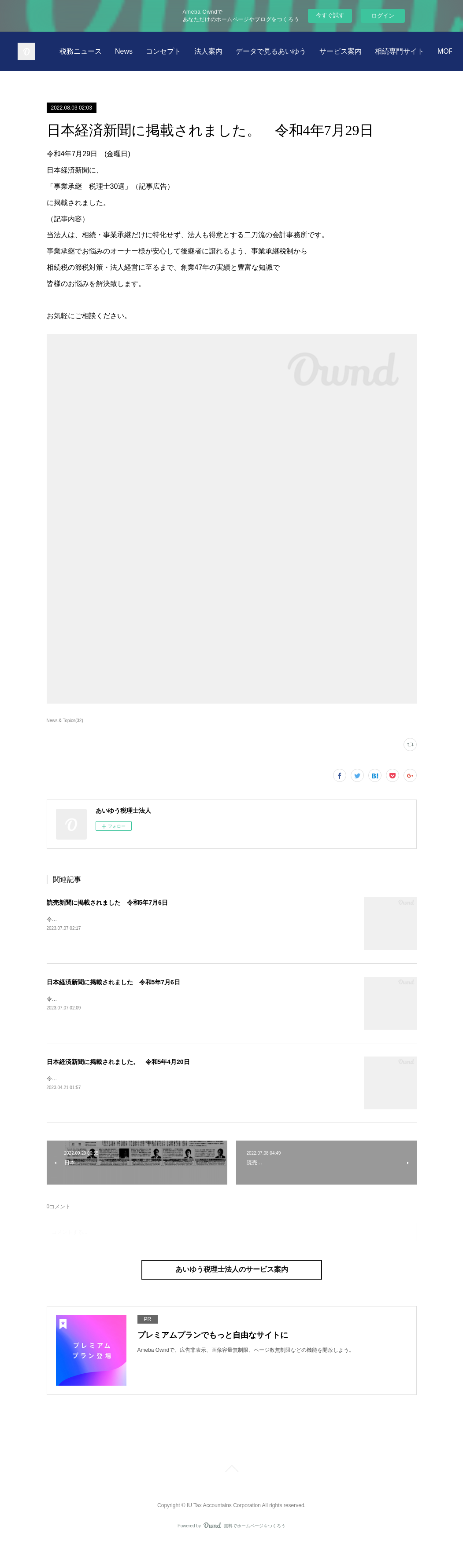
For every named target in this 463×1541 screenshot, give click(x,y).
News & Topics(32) (65, 720)
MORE (426, 51)
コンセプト (260, 51)
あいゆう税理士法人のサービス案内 (231, 1269)
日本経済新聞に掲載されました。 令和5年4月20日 (118, 1061)
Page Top (231, 1470)
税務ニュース (177, 51)
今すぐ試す (330, 15)
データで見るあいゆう (368, 51)
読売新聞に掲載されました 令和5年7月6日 (107, 902)
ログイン (382, 15)
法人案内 (305, 51)
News (221, 51)
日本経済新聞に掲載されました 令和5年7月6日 (113, 982)
